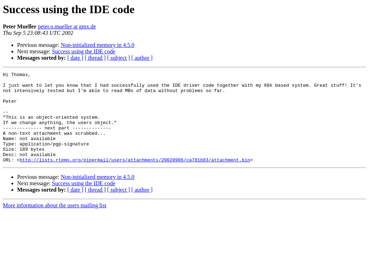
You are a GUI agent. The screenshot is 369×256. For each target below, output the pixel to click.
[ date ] (75, 58)
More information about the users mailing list (54, 223)
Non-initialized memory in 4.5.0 (98, 45)
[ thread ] (95, 58)
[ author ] (142, 58)
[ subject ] (118, 58)
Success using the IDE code (83, 51)
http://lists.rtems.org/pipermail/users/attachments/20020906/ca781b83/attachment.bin (135, 178)
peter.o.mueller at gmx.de (67, 26)
